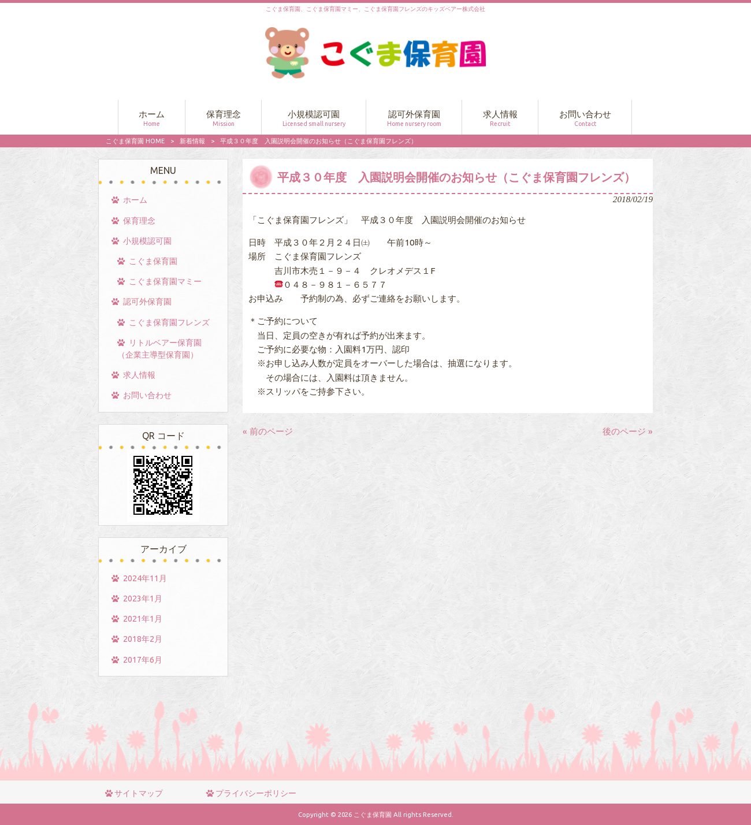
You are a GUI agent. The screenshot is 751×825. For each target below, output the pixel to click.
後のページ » (628, 431)
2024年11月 (145, 578)
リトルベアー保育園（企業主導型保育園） (159, 348)
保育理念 (139, 220)
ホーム (135, 200)
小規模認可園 (147, 241)
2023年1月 (142, 598)
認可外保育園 (147, 301)
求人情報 (139, 375)
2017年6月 (142, 659)
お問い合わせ (147, 395)
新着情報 (192, 141)
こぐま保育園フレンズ (169, 322)
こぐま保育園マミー (165, 281)
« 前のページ (268, 431)
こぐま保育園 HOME (135, 141)
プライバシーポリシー (255, 793)
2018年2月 (142, 639)
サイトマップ (138, 793)
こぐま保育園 (153, 261)
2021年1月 (142, 618)
